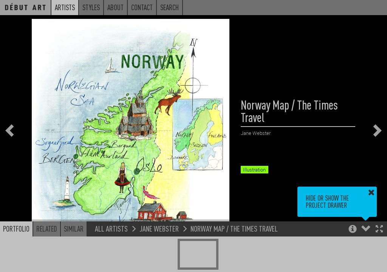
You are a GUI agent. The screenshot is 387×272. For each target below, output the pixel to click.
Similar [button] (74, 228)
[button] (379, 229)
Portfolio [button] (16, 228)
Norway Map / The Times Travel (234, 228)
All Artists (111, 228)
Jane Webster (159, 228)
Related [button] (46, 228)
